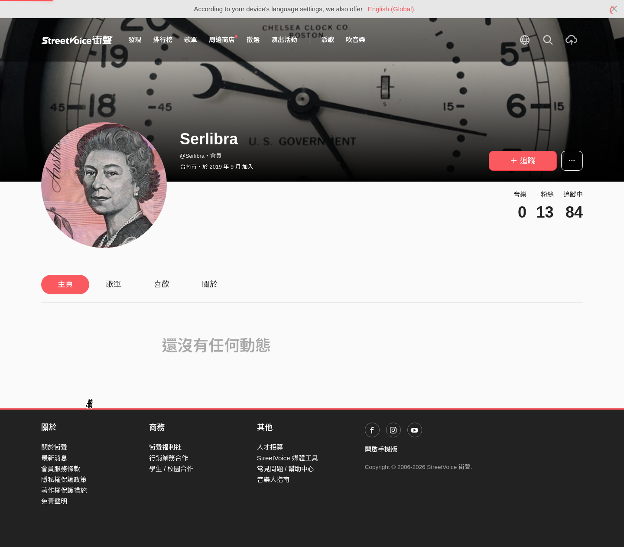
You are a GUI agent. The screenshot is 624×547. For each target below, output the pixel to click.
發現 (134, 39)
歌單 (190, 39)
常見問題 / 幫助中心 (286, 468)
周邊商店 (223, 39)
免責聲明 (54, 501)
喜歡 (161, 284)
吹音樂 (355, 39)
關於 (210, 284)
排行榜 (162, 39)
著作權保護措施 (64, 490)
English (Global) (391, 9)
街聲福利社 (165, 447)
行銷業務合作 (168, 458)
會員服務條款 (60, 468)
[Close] (614, 9)
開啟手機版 (381, 449)
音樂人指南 (273, 479)
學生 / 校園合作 (171, 468)
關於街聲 (54, 447)
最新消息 (54, 458)
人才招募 (270, 447)
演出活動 (284, 39)
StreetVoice (77, 40)
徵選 (253, 39)
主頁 (65, 284)
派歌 (327, 39)
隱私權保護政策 (64, 479)
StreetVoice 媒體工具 (287, 458)
